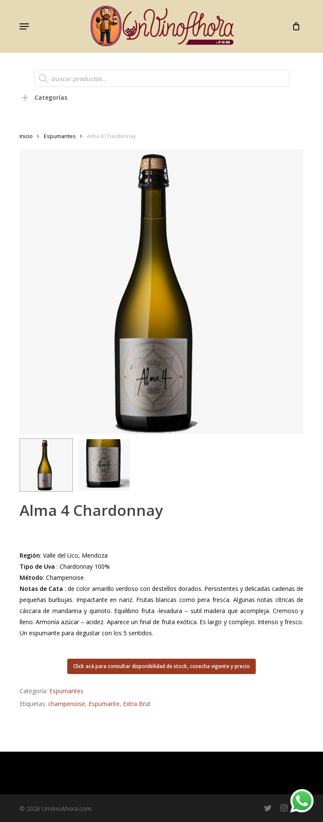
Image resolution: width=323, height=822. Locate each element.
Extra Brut (137, 704)
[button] (24, 26)
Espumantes (60, 136)
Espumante (104, 704)
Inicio (26, 136)
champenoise (66, 704)
